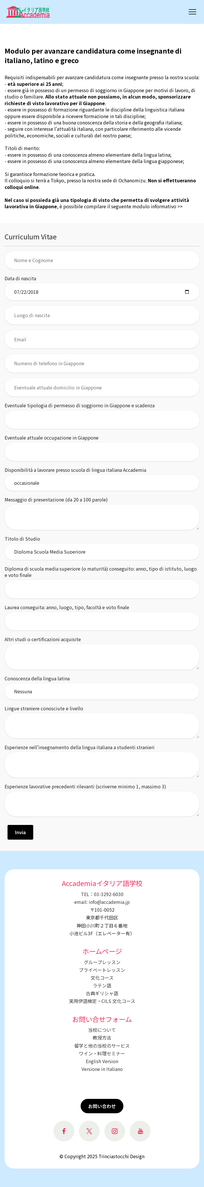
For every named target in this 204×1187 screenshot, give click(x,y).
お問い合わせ (102, 1106)
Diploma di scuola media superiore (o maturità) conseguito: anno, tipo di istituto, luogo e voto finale (101, 571)
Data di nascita (20, 278)
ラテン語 (102, 985)
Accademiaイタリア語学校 (102, 883)
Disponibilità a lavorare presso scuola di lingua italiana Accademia (75, 470)
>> (179, 206)
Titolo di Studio (22, 538)
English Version (102, 1061)
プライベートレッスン (102, 969)
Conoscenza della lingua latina (37, 678)
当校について (102, 1029)
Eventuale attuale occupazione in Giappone (52, 437)
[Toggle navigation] (192, 12)
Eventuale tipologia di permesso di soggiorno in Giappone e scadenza (80, 405)
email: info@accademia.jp (102, 901)
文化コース (102, 977)
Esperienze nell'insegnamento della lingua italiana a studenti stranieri (80, 747)
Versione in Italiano (102, 1068)
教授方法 (102, 1037)
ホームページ (102, 951)
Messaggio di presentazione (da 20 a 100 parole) (56, 499)
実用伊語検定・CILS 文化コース (102, 1000)
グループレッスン (102, 962)
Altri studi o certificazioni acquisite (43, 639)
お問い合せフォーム (102, 1019)
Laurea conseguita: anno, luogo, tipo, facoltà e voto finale (67, 607)
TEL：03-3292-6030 (102, 894)
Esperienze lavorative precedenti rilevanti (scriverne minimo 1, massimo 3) (85, 786)
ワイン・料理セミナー (102, 1053)
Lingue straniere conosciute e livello (44, 708)
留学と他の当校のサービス (102, 1045)
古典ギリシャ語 (102, 993)
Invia (20, 832)
